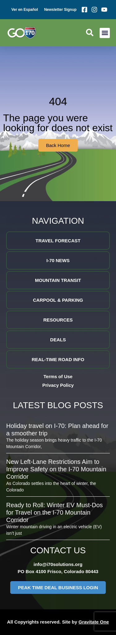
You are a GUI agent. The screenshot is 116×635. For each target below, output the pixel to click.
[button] (105, 33)
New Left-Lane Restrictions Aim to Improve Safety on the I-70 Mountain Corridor (56, 469)
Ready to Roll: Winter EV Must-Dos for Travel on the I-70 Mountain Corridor (54, 512)
